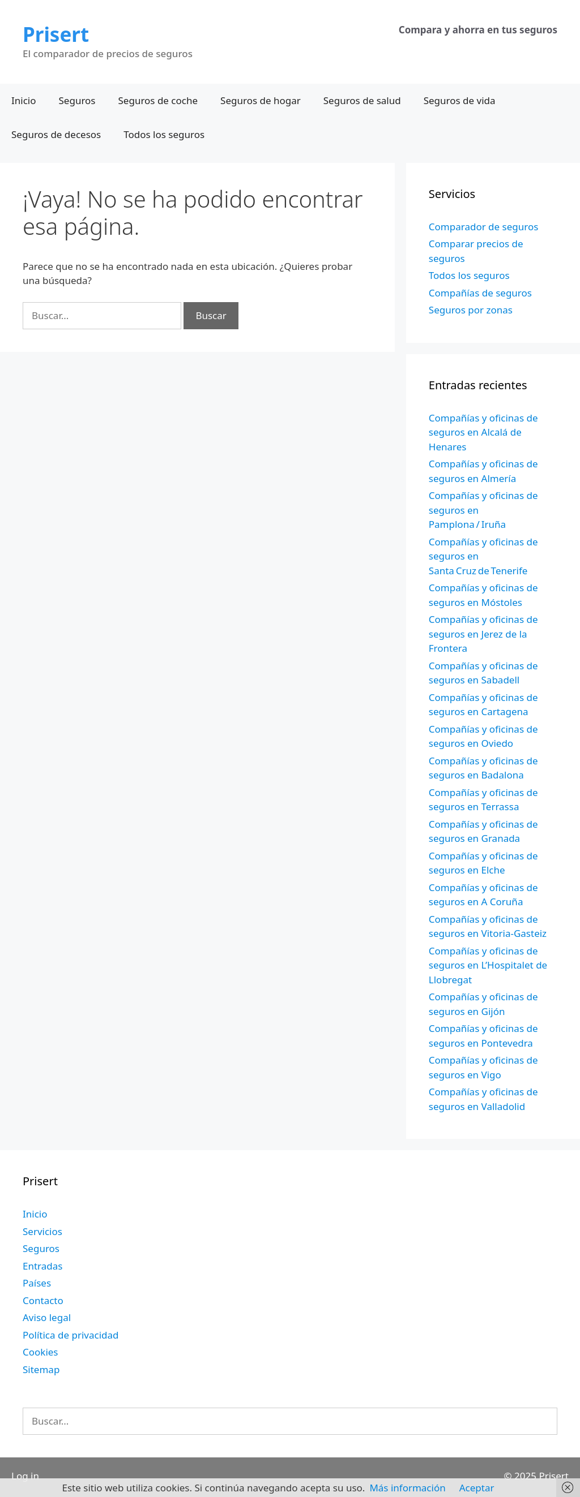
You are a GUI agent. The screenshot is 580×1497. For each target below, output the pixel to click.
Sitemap (41, 1369)
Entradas (42, 1265)
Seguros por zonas (471, 309)
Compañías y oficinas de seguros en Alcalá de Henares (483, 432)
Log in (25, 1475)
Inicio (23, 100)
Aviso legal (47, 1317)
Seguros (77, 100)
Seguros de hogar (260, 100)
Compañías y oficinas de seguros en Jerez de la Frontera (483, 634)
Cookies (40, 1351)
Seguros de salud (362, 100)
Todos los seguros (163, 134)
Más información (407, 1487)
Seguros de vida (460, 100)
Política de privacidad (70, 1334)
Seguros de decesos (56, 134)
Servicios (42, 1231)
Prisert (56, 34)
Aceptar (476, 1487)
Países (37, 1282)
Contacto (43, 1300)
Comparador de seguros (484, 226)
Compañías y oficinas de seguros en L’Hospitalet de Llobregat (488, 965)
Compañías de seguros (480, 292)
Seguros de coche (158, 100)
